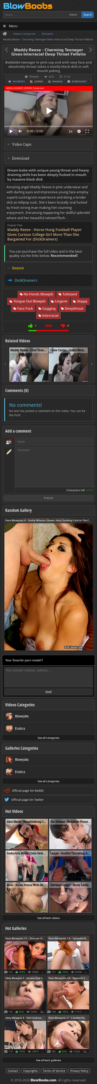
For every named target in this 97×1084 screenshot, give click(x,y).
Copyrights (30, 1071)
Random (57, 81)
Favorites (19, 81)
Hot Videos (14, 811)
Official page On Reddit (28, 790)
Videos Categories (20, 705)
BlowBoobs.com (43, 1080)
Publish (48, 498)
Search (87, 14)
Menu (13, 26)
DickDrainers (26, 280)
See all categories (48, 737)
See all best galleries (48, 1060)
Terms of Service (54, 1071)
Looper (38, 81)
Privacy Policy (79, 1071)
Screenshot (79, 81)
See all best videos (48, 918)
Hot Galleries (15, 928)
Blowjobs (34, 76)
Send (48, 692)
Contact (13, 1071)
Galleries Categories (21, 748)
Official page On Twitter (27, 800)
